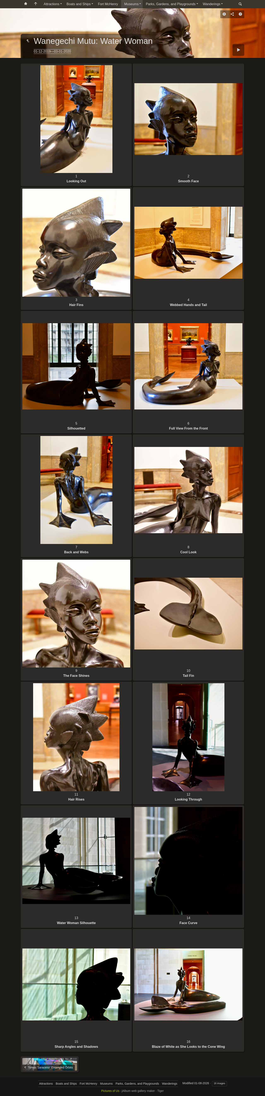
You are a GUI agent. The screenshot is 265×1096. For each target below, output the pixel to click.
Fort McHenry (108, 4)
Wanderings (211, 4)
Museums (131, 4)
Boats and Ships (79, 4)
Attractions (51, 4)
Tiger (160, 1090)
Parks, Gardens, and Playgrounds (170, 4)
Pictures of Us (110, 1090)
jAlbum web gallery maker (138, 1090)
